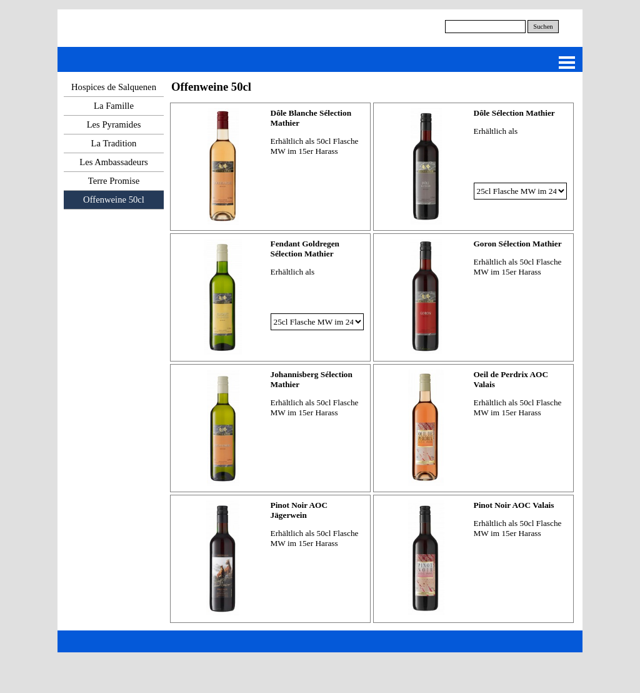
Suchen (542, 26)
